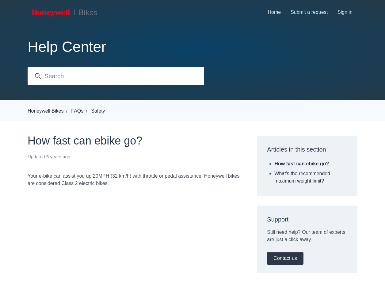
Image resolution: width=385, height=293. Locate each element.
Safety (98, 111)
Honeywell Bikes (45, 111)
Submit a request (309, 12)
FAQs (77, 111)
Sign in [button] (345, 12)
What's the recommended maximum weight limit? (302, 177)
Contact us (285, 258)
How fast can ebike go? (301, 163)
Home (274, 12)
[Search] (116, 76)
